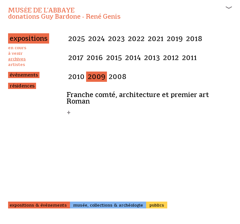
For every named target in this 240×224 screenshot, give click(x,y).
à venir (15, 53)
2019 (175, 38)
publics (156, 205)
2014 (133, 57)
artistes (16, 64)
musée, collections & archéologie (108, 205)
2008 (117, 76)
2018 (194, 38)
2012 (171, 57)
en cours (17, 47)
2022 (136, 38)
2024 (96, 38)
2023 (116, 38)
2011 (189, 57)
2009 (96, 76)
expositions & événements (38, 205)
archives (17, 59)
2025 (76, 38)
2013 (152, 57)
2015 (114, 57)
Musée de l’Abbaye (64, 13)
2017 (75, 57)
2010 (76, 76)
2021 (156, 38)
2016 (94, 57)
